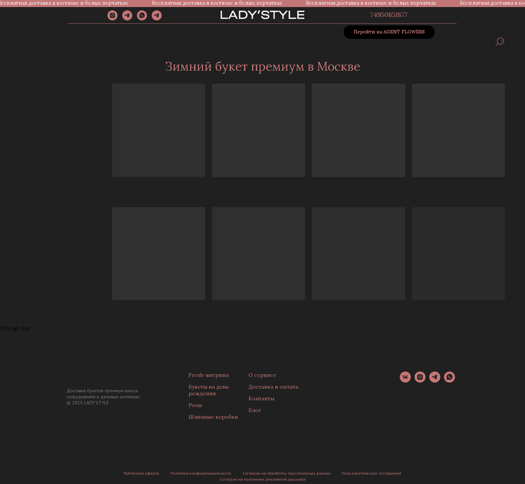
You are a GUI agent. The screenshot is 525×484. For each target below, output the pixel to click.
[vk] (405, 381)
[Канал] (157, 18)
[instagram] (112, 18)
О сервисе (262, 375)
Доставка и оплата (273, 386)
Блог (254, 410)
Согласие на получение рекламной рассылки (263, 479)
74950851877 (388, 14)
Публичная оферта (141, 473)
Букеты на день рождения (209, 390)
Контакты (261, 398)
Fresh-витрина (209, 375)
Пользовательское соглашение (371, 473)
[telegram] (127, 18)
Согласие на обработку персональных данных (286, 473)
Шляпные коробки (213, 416)
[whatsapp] (142, 18)
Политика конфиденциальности (200, 473)
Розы (195, 405)
